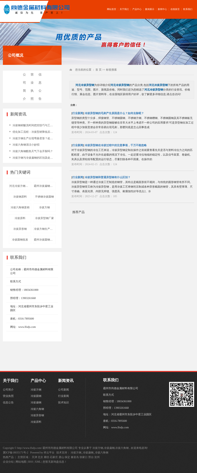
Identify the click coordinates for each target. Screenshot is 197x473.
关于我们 (124, 9)
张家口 (83, 457)
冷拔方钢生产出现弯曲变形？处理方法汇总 (33, 138)
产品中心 (137, 9)
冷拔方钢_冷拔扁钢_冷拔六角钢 (89, 452)
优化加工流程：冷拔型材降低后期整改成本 (33, 131)
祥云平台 (49, 452)
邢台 (91, 457)
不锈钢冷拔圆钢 (44, 196)
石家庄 (54, 457)
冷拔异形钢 (20, 228)
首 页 (98, 69)
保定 (67, 457)
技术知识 (63, 402)
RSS (30, 461)
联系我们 (187, 9)
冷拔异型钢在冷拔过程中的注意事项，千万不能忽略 (116, 145)
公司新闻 (63, 389)
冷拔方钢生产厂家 (44, 228)
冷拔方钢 (44, 207)
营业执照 (32, 86)
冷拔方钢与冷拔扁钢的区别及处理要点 (33, 157)
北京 (40, 457)
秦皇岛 (75, 457)
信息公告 (40, 86)
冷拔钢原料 (20, 196)
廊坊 (46, 457)
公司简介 (24, 86)
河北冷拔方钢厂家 (20, 186)
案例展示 (149, 9)
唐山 (61, 457)
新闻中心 (162, 9)
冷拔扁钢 (36, 402)
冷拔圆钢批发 (20, 239)
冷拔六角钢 (37, 409)
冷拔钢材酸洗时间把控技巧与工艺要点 (33, 125)
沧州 (97, 457)
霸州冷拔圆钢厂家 (44, 239)
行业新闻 (77, 113)
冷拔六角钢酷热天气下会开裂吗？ (32, 151)
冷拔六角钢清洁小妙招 (25, 144)
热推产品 (8, 457)
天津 (34, 457)
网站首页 (111, 9)
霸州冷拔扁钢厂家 (44, 186)
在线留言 (175, 9)
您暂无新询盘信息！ (55, 461)
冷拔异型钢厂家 (44, 218)
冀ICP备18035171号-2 (15, 452)
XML (38, 461)
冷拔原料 (20, 218)
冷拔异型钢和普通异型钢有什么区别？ (107, 177)
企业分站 (8, 461)
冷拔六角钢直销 (20, 207)
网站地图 (21, 461)
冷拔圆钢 (36, 396)
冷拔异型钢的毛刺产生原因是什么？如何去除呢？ (114, 113)
